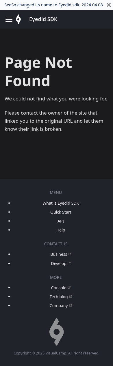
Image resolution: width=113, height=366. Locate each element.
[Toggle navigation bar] (9, 19)
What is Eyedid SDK (60, 203)
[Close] (108, 5)
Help (60, 230)
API (61, 221)
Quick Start (60, 212)
